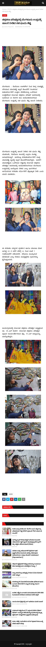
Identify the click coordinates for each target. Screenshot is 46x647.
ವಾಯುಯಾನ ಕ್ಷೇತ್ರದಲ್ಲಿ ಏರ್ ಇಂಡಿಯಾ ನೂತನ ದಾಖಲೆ (27, 601)
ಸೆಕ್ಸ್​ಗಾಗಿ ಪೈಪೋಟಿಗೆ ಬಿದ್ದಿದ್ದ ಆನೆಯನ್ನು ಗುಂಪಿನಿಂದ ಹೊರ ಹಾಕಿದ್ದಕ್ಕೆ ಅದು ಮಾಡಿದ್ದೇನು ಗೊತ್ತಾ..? (26, 565)
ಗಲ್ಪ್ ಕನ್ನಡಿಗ (28, 644)
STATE (9, 9)
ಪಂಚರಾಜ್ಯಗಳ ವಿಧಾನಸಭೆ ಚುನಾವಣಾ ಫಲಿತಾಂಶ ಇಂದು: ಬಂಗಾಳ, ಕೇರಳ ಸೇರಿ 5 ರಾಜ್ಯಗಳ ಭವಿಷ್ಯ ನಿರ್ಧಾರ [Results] (28, 583)
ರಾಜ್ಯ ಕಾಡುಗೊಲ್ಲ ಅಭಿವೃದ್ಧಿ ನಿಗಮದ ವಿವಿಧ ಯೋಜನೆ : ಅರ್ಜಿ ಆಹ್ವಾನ (27, 573)
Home (4, 9)
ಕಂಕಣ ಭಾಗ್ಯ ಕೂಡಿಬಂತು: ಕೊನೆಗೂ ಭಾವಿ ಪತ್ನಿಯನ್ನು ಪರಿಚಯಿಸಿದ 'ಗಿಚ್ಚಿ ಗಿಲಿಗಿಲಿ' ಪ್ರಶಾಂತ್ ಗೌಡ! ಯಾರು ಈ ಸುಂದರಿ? (27, 531)
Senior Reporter (9, 26)
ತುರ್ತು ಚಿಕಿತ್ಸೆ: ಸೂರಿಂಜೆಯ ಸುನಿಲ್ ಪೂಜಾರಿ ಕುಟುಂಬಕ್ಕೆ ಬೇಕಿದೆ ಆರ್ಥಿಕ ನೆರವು (27, 622)
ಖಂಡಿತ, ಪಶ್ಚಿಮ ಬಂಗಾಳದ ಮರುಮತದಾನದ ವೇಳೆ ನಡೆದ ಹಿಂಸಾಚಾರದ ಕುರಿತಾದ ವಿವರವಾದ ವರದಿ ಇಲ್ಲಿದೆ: (28, 593)
